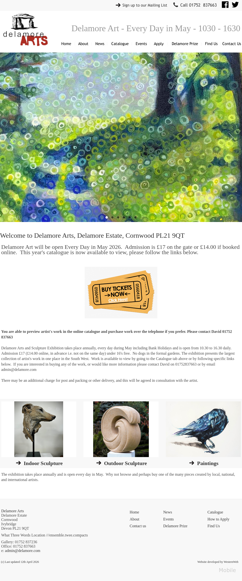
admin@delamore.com (22, 551)
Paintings (207, 463)
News (167, 512)
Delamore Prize (175, 526)
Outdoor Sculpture (125, 463)
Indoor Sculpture (43, 463)
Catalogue (215, 512)
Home (134, 512)
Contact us (138, 526)
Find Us (213, 526)
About (134, 519)
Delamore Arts (12, 511)
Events (168, 519)
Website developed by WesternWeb (217, 562)
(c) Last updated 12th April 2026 (20, 562)
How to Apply (218, 519)
